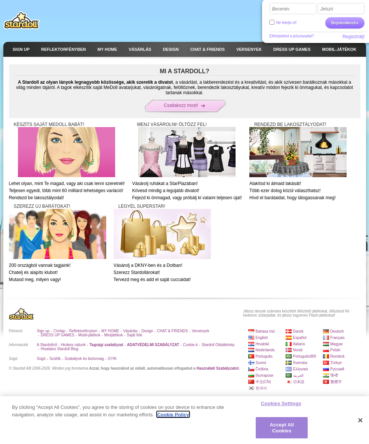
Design (147, 331)
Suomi (261, 363)
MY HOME (110, 331)
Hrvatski (262, 344)
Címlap (59, 331)
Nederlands (265, 350)
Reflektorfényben (83, 331)
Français (337, 338)
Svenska (300, 363)
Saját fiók (134, 335)
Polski (335, 350)
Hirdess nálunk (73, 345)
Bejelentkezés (345, 23)
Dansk (298, 331)
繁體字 (336, 382)
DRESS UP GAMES (57, 335)
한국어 (261, 388)
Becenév (281, 9)
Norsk (298, 350)
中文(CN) (263, 382)
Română (337, 356)
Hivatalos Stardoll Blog (60, 349)
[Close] (360, 422)
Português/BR (304, 356)
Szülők (55, 359)
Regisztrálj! (353, 36)
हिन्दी (334, 375)
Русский (337, 369)
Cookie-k (190, 345)
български (264, 375)
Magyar (336, 344)
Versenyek (200, 331)
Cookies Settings (281, 405)
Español (300, 338)
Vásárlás (130, 331)
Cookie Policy (173, 417)
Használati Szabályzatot (218, 368)
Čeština (262, 369)
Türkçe (336, 363)
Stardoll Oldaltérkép (218, 345)
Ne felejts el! (286, 23)
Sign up (43, 331)
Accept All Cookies (282, 430)
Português (264, 356)
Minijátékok (113, 335)
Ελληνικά (300, 369)
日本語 (298, 382)
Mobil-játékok (89, 335)
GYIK (112, 359)
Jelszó (326, 9)
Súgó (41, 359)
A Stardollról (47, 345)
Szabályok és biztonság (84, 359)
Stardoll (21, 20)
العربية (298, 375)
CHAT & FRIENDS (172, 331)
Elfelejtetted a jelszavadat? (292, 36)
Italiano (299, 344)
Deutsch (337, 331)
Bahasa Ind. (266, 331)
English (262, 338)
